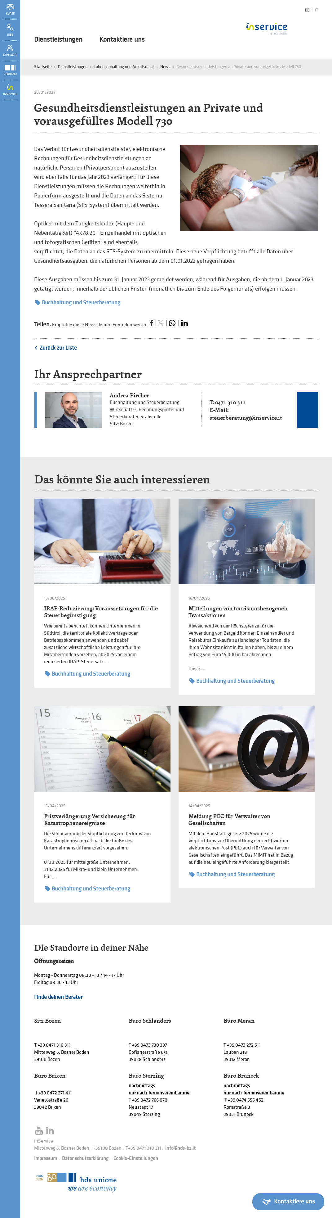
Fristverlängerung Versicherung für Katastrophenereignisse (89, 819)
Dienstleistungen (58, 39)
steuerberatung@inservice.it (246, 417)
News (165, 66)
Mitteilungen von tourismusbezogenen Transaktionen (237, 612)
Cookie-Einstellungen (135, 1158)
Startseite (43, 66)
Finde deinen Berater (58, 997)
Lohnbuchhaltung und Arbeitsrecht (124, 66)
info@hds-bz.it (180, 1148)
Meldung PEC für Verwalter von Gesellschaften (229, 819)
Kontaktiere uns (122, 39)
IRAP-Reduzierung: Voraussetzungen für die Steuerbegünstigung (101, 612)
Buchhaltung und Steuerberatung (77, 302)
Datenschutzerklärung (85, 1158)
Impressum (45, 1158)
